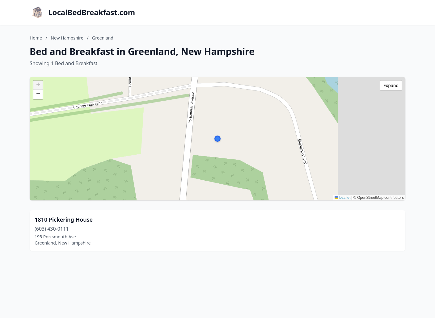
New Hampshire (67, 38)
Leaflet (342, 197)
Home (36, 38)
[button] (217, 139)
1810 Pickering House (64, 219)
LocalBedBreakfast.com (91, 12)
